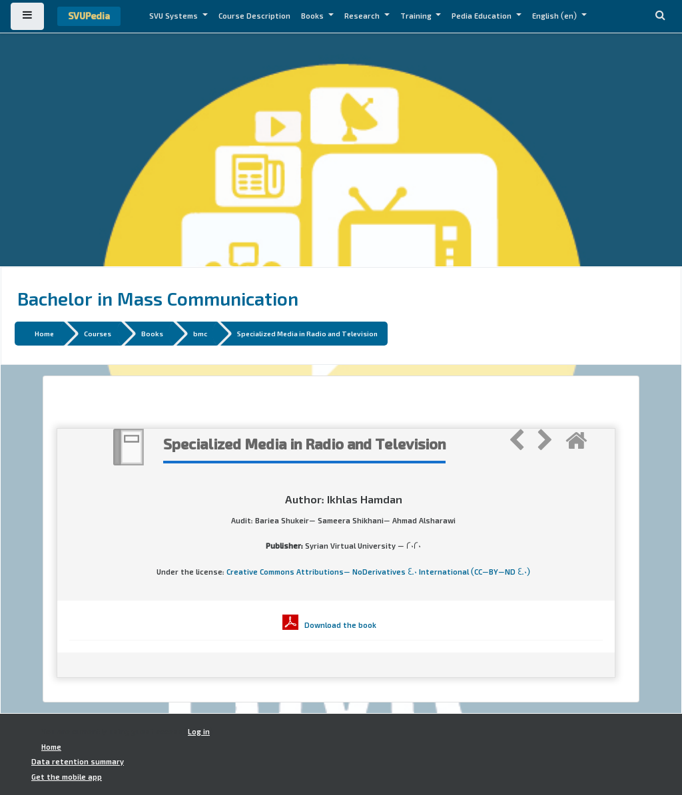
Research (363, 16)
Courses (97, 333)
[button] (660, 16)
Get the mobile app (66, 777)
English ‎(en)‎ (555, 16)
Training (417, 16)
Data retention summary (77, 761)
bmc (200, 333)
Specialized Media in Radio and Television (307, 333)
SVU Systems (174, 16)
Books (313, 16)
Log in (199, 731)
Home (44, 333)
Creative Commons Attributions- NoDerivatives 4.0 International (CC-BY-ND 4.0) (378, 572)
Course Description (254, 16)
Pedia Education (482, 16)
